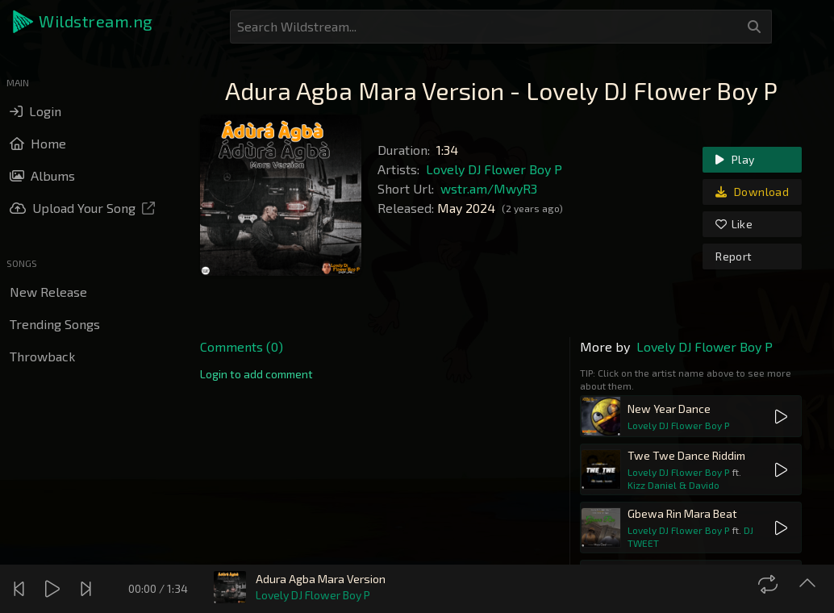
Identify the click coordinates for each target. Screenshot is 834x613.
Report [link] (733, 256)
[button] (84, 22)
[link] (256, 374)
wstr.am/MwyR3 (488, 188)
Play (734, 159)
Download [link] (752, 191)
